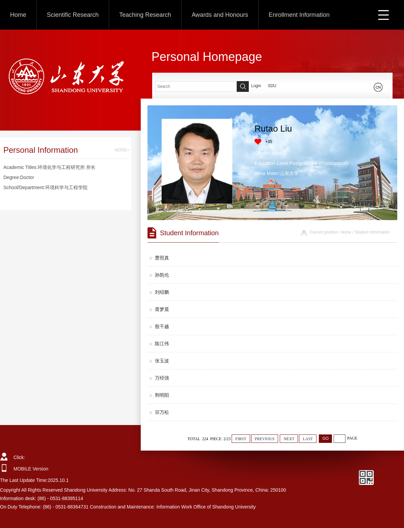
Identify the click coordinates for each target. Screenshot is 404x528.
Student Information (372, 232)
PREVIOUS (265, 438)
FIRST (240, 438)
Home (18, 14)
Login (256, 85)
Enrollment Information (299, 14)
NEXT (288, 438)
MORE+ (122, 150)
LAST (308, 438)
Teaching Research (145, 14)
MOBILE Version (30, 468)
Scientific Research (73, 14)
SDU (272, 85)
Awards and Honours (220, 14)
